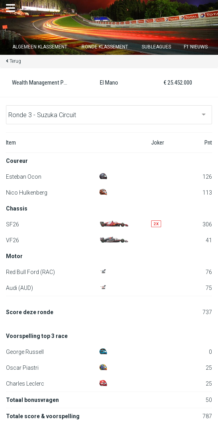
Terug (15, 61)
